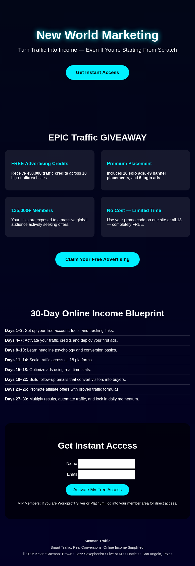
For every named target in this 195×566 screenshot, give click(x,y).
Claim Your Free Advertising (97, 259)
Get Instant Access (97, 72)
